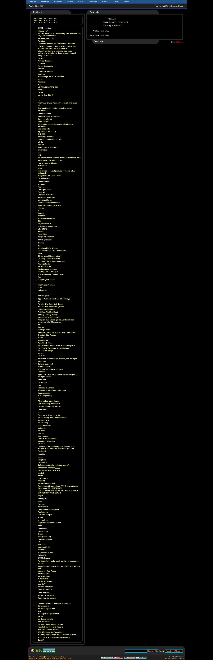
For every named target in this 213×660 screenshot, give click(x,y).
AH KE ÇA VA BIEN (46, 595)
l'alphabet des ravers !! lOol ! (50, 523)
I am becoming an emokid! (49, 404)
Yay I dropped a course (47, 269)
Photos (70, 2)
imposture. (42, 216)
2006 (50, 18)
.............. (41, 601)
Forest (40, 353)
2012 (55, 20)
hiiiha (40, 525)
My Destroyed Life (45, 619)
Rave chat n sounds (46, 197)
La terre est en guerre (47, 439)
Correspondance (45, 119)
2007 (55, 18)
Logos (63, 657)
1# (39, 398)
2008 (35, 20)
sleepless (42, 460)
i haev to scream (45, 539)
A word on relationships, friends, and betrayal (57, 359)
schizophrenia (44, 330)
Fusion (41, 187)
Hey (39, 84)
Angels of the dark (45, 552)
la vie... (41, 287)
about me (42, 361)
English (167, 658)
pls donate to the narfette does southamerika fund (59, 158)
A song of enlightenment (48, 614)
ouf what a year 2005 (46, 608)
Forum (81, 2)
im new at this (44, 547)
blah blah (42, 544)
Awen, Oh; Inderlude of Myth (50, 205)
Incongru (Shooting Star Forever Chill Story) (56, 332)
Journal (41, 327)
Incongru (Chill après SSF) (49, 116)
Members (45, 2)
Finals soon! (43, 512)
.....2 (39, 98)
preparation (43, 520)
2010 (45, 20)
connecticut (43, 531)
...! (39, 100)
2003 (35, 18)
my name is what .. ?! (47, 131)
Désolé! (41, 433)
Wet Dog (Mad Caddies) (48, 312)
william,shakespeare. (47, 218)
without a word (44, 367)
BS (39, 325)
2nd (39, 385)
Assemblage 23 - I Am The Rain (51, 77)
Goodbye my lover (45, 195)
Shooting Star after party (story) (51, 261)
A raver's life (43, 340)
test (39, 611)
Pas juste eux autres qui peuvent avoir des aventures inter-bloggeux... (56, 321)
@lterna (41, 208)
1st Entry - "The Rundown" (49, 259)
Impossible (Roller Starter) (49, 317)
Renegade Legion (45, 658)
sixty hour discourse (46, 441)
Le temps (42, 428)
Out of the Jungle (45, 71)
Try (39, 542)
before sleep (43, 423)
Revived (41, 444)
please (40, 476)
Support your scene (46, 280)
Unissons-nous (44, 425)
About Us (32, 657)
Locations (93, 2)
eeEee (40, 457)
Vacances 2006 (44, 393)
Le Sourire (42, 462)
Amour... (41, 517)
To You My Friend (45, 581)
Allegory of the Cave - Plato (49, 176)
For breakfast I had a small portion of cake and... (58, 561)
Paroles (41, 69)
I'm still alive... (44, 178)
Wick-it (41, 58)
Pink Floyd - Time (45, 343)
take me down (44, 622)
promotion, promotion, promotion (52, 390)
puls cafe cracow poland (48, 629)
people (40, 90)
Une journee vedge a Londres (50, 369)
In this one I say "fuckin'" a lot (50, 274)
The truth (41, 192)
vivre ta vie (42, 166)
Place (40, 502)
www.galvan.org (44, 536)
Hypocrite (42, 555)
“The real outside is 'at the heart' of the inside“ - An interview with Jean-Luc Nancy (58, 47)
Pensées (41, 41)
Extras (126, 2)
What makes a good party (48, 401)
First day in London (46, 388)
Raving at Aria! (44, 264)
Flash (40, 253)
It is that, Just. (44, 574)
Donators (57, 657)
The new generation (46, 309)
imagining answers (46, 237)
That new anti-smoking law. (49, 415)
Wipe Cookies (66, 658)
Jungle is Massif (45, 56)
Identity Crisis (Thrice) (47, 315)
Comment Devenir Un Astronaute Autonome (56, 44)
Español (181, 658)
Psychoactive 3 (44, 224)
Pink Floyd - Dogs (45, 351)
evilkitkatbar (118, 26)
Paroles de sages (45, 61)
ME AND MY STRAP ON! (48, 87)
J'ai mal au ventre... (46, 587)
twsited (41, 473)
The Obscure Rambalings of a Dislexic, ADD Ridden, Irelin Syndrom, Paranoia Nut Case (56, 447)
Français (174, 658)
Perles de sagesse (45, 66)
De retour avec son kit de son (50, 624)
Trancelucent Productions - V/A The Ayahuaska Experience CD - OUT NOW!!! (58, 487)
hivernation (42, 150)
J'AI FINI (41, 481)
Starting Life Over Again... (49, 272)
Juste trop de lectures (47, 598)
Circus (40, 534)
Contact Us (49, 657)
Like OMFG (42, 229)
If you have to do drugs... (48, 147)
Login (182, 6)
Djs (39, 412)
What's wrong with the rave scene (52, 418)
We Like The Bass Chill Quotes (51, 307)
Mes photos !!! (44, 129)
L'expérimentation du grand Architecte (54, 603)
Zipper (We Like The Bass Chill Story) (54, 299)
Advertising (40, 657)
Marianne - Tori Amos (47, 571)
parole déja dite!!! (45, 95)
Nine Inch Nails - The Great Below (52, 251)
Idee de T (41, 584)
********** (41, 356)
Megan (40, 495)
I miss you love (44, 189)
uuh (39, 301)
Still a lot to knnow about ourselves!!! (54, 637)
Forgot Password (172, 6)
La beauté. (42, 290)
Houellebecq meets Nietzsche (50, 627)
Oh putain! (42, 383)
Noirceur (41, 184)
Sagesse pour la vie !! (47, 38)
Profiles (105, 2)
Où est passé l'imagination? (49, 256)
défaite (40, 232)
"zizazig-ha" (43, 31)
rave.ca (41, 145)
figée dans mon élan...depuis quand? (53, 465)
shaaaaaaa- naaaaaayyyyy (49, 468)
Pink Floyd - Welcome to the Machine (53, 348)
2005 (45, 18)
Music (116, 2)
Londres (41, 372)
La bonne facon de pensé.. (49, 509)
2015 (40, 22)
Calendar (58, 2)
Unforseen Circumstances (49, 203)
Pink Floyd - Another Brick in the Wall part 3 (56, 346)
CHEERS (41, 134)
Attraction (42, 82)
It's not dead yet (44, 266)
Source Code (56, 658)
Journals (94, 12)
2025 (55, 22)
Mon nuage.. (43, 436)
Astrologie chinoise (46, 137)
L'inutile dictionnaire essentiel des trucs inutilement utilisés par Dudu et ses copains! (57, 52)
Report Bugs (33, 658)
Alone (40, 338)
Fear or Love (43, 478)
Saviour (41, 213)
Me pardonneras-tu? (46, 483)
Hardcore (42, 550)
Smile (40, 79)
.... (39, 282)
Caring (40, 92)
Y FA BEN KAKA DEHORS (49, 470)
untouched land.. (45, 200)
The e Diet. (42, 234)
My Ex (40, 616)
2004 (40, 18)
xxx (39, 152)
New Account (160, 6)
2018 (50, 22)
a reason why (43, 420)
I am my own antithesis (47, 163)
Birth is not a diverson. (47, 226)
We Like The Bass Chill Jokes (50, 304)
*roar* (40, 168)
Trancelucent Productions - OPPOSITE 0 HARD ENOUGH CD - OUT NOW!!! (58, 492)
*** (39, 105)
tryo (39, 245)
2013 (35, 22)
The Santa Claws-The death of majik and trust (57, 103)
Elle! (39, 221)
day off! (41, 640)
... (38, 293)
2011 (50, 20)
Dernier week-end (45, 364)
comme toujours (45, 589)
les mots (41, 431)
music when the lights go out (50, 160)
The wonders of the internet (49, 406)
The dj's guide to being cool (49, 139)
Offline (37, 6)
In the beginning (45, 396)
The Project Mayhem (46, 285)
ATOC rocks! (43, 507)
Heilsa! (41, 564)
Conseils (41, 63)
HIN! (39, 155)
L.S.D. (40, 142)
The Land (42, 451)
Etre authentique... (45, 515)
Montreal (41, 74)
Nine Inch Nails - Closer (48, 248)
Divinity (41, 243)
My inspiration (44, 576)
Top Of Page (177, 42)
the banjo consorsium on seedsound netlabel (57, 635)
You (39, 277)
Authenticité (43, 579)
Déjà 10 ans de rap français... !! (51, 632)
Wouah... (41, 504)
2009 (40, 20)
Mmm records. (44, 122)
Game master (43, 606)
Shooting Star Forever (47, 335)
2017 (45, 22)
